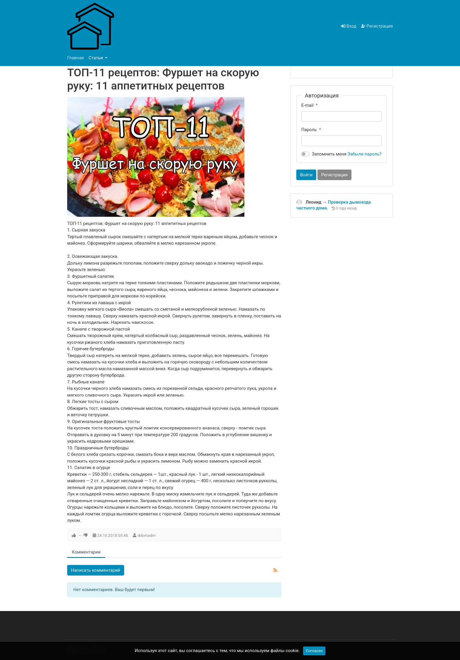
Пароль (309, 129)
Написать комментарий (95, 570)
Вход (348, 26)
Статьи (96, 57)
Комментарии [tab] (86, 552)
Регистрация (377, 26)
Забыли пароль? (365, 154)
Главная (75, 57)
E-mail (307, 105)
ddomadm (147, 535)
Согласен (314, 651)
